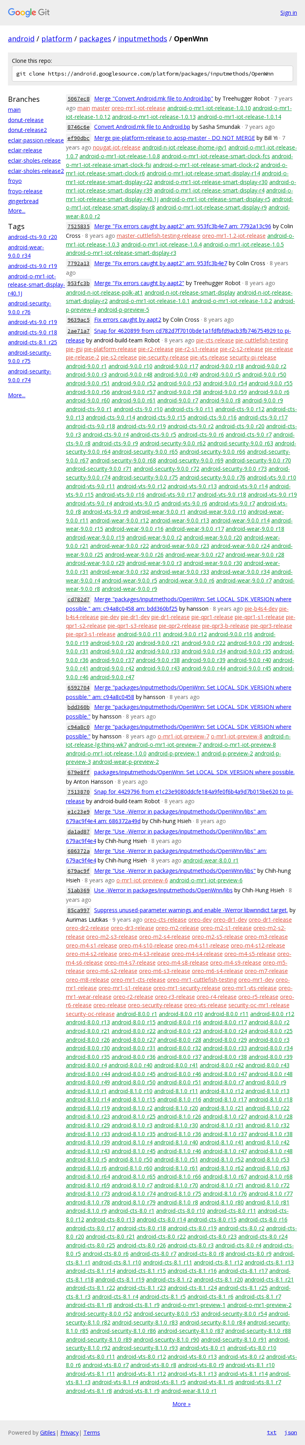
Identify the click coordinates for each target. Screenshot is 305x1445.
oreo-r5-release (258, 996)
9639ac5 (79, 320)
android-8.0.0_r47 (225, 1074)
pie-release (279, 349)
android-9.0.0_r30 (249, 643)
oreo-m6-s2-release (111, 971)
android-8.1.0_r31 (222, 1125)
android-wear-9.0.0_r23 (180, 546)
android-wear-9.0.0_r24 (240, 546)
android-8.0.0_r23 (179, 1031)
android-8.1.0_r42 (267, 1142)
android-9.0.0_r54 (225, 383)
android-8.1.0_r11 (176, 1091)
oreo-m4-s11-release (202, 945)
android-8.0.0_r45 (134, 1074)
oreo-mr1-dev (256, 979)
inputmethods (142, 38)
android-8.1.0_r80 (222, 1202)
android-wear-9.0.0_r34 (240, 571)
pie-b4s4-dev (261, 608)
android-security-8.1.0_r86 (123, 1330)
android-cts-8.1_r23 (141, 1288)
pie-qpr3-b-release (225, 625)
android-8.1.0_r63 (267, 1168)
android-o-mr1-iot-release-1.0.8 (119, 156)
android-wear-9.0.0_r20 (212, 537)
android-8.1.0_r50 (130, 1159)
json (290, 1432)
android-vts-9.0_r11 (90, 486)
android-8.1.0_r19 (88, 1108)
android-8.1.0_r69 (88, 1185)
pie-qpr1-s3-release (132, 625)
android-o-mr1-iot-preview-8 (239, 744)
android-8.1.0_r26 (179, 1116)
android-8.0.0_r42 (222, 1065)
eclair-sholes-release (34, 160)
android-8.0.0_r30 (88, 1048)
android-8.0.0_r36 (134, 1056)
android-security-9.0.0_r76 (212, 477)
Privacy (69, 1432)
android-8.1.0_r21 (222, 1108)
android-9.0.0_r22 (203, 643)
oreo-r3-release (175, 996)
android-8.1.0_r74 (134, 1193)
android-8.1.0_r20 (176, 1108)
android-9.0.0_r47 (112, 677)
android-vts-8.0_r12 (141, 1356)
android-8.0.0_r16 (179, 1022)
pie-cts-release (215, 340)
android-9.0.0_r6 (269, 392)
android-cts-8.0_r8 (201, 1253)
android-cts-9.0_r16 (212, 417)
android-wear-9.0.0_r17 (194, 528)
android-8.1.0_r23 (88, 1116)
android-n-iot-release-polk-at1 (104, 292)
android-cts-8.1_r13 (269, 1262)
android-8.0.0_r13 (88, 1022)
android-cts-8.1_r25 (32, 342)
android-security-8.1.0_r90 (166, 1339)
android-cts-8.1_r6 (210, 1296)
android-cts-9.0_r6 (201, 434)
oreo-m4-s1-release (91, 945)
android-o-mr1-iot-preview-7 (164, 744)
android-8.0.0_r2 (269, 1022)
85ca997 (79, 910)
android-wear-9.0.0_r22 (119, 546)
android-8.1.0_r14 (88, 1099)
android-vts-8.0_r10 (251, 1348)
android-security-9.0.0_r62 (173, 443)
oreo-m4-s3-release (144, 954)
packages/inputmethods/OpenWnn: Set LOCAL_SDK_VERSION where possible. (194, 772)
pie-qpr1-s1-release (259, 617)
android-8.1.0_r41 (222, 1142)
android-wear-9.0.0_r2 (154, 537)
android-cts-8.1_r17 (243, 1270)
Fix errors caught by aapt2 (127, 319)
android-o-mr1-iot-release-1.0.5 (243, 244)
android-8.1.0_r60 (130, 1168)
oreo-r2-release (133, 996)
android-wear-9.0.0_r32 (119, 571)
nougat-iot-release (117, 147)
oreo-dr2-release (87, 928)
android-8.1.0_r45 (134, 1151)
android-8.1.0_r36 (179, 1134)
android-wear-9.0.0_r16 (134, 528)
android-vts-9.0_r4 (89, 503)
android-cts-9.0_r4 (106, 434)
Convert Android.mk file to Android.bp (142, 126)
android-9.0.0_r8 (220, 400)
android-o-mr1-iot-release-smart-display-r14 (203, 173)
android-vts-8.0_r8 (153, 1365)
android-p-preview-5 (123, 309)
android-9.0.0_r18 (222, 366)
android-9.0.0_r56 (88, 392)
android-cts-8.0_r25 (90, 1245)
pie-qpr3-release (271, 625)
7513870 (79, 792)
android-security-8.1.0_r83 (145, 1322)
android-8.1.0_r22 (267, 1108)
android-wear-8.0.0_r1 (211, 860)
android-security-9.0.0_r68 (123, 460)
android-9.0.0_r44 (203, 668)
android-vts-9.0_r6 (184, 503)
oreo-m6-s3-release (164, 971)
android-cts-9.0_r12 (239, 409)
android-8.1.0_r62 (222, 1168)
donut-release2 (27, 130)
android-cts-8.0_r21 (110, 1236)
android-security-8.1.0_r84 (212, 1322)
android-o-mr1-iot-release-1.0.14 (239, 116)
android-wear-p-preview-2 (126, 761)
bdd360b (79, 707)
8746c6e (79, 127)
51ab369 (79, 890)
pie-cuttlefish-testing (262, 340)
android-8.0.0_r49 (88, 1082)
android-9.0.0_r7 (177, 400)
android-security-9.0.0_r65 (145, 451)
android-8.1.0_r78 (88, 1202)
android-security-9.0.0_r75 (145, 477)
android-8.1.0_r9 (86, 1210)
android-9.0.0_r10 (130, 366)
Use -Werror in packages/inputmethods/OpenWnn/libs (163, 890)
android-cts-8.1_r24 (192, 1288)
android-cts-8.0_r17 (90, 1228)
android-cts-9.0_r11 (189, 409)
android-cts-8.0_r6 (106, 1253)
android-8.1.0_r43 (88, 1151)
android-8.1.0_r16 (179, 1099)
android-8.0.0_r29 (225, 1039)
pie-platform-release (110, 349)
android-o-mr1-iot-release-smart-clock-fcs (216, 156)
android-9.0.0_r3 (86, 374)
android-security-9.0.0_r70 (258, 460)
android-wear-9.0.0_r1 (158, 511)
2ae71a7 (79, 331)
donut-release (26, 120)
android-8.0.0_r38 (225, 1056)
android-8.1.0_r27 (225, 1116)
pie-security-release (164, 357)
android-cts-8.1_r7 (258, 1296)
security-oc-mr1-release (259, 1005)
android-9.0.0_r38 (158, 660)
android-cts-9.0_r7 (249, 434)
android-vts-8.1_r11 (90, 1373)
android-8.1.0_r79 (134, 1202)
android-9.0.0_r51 (88, 383)
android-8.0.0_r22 (134, 1031)
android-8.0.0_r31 (134, 1048)
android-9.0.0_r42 (112, 668)
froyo (15, 181)
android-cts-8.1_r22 (90, 1288)
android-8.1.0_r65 (134, 1176)
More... (16, 210)
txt (271, 1432)
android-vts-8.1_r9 (137, 1391)
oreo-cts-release (165, 919)
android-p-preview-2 (227, 753)
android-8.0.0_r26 (88, 1039)
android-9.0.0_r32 (112, 651)
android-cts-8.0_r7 (153, 1253)
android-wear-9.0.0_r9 (129, 588)
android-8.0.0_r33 (225, 1048)
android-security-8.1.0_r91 (234, 1339)
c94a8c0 (79, 727)
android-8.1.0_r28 (271, 1116)
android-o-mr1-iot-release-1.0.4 (161, 244)
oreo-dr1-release (270, 919)
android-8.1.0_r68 (271, 1176)
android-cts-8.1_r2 (169, 1279)
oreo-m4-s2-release (91, 954)
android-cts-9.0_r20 (32, 237)
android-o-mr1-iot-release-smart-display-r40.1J (36, 284)
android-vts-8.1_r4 (115, 1382)
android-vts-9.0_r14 (243, 486)
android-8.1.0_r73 (88, 1193)
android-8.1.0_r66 (179, 1176)
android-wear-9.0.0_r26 (134, 554)
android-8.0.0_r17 (225, 1022)
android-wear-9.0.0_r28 (255, 554)
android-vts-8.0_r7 (106, 1365)
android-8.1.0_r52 (222, 1159)
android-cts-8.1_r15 (141, 1270)
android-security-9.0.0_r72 (166, 468)
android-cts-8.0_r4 (238, 1245)
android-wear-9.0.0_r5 (129, 580)
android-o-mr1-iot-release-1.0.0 (106, 753)
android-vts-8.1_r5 (163, 1382)
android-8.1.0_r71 (222, 1185)
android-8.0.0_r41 (176, 1065)
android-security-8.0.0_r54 (234, 1313)
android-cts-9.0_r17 (263, 417)
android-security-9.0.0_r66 (212, 451)
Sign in (288, 12)
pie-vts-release (209, 357)
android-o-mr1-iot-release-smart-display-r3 (121, 252)
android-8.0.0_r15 (134, 1022)
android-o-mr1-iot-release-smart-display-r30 (211, 182)
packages (95, 38)
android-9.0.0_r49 (176, 374)
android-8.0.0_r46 (179, 1074)
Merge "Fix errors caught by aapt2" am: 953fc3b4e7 (160, 263)
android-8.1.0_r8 (177, 1202)
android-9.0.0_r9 (262, 400)
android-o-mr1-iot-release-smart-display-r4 (209, 190)
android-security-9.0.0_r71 (99, 468)
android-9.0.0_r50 (264, 374)
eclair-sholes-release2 (36, 171)
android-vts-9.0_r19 (32, 322)
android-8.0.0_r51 (179, 1082)
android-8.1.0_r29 (88, 1125)
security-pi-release (253, 357)
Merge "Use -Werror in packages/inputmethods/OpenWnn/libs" (175, 870)
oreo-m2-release (177, 928)
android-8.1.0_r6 (86, 1168)
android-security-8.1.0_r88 (258, 1330)
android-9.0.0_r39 (203, 660)
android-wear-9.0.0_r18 (255, 528)
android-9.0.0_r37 (112, 660)
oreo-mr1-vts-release (249, 988)
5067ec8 (79, 98)
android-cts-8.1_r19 (120, 1279)
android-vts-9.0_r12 (141, 486)
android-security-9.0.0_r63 (240, 443)
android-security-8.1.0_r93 (145, 1348)
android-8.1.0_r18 (271, 1099)
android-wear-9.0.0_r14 (240, 520)
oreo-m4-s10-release (146, 945)
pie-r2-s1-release (196, 349)
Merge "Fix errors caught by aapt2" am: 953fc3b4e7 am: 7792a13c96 (182, 226)
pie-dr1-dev (135, 617)
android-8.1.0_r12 (222, 1091)
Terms (91, 1432)
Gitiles (48, 1432)
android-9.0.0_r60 (88, 400)
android (21, 38)
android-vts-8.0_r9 (201, 1365)
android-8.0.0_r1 (136, 1014)
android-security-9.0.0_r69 (191, 460)
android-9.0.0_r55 (271, 383)
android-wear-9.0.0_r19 (95, 537)
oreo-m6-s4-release (217, 971)
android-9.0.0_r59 (225, 392)
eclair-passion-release (36, 140)
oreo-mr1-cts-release (138, 979)
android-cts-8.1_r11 (167, 1262)
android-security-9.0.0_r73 (234, 468)
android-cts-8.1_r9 (137, 1305)
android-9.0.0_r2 (265, 366)
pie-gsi (74, 349)
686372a (79, 851)
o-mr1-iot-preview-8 (237, 736)
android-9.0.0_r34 (203, 651)
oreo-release (109, 1005)
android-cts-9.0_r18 (32, 332)
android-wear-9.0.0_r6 (186, 580)
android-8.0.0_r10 (181, 1014)
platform (56, 38)
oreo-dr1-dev (230, 919)
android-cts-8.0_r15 (212, 1219)
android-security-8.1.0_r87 (191, 1330)
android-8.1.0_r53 (267, 1159)
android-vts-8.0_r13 (192, 1356)
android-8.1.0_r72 (267, 1185)
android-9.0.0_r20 (112, 643)
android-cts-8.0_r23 (212, 1236)
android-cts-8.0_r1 (131, 1210)
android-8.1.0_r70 (176, 1185)
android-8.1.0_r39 (88, 1142)
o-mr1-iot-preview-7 (183, 736)
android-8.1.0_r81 (267, 1202)
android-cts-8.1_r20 (218, 1279)
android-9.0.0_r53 (179, 383)
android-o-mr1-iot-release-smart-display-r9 (211, 207)
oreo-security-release (155, 1005)
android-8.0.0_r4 (86, 1065)
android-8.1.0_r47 (225, 1151)
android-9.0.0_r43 (158, 668)
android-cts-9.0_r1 (89, 409)
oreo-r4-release (217, 996)
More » (181, 1404)
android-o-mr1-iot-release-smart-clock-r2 (206, 165)
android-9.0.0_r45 (249, 668)
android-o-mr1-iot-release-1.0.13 (154, 116)
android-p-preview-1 (174, 753)
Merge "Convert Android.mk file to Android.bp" (153, 98)
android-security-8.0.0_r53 (166, 1313)
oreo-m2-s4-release (164, 936)
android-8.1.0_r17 (225, 1099)
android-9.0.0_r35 (249, 651)
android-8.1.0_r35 (134, 1134)
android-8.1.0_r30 (176, 1125)
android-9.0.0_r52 (134, 383)
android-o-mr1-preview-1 (193, 1305)
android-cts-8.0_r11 (231, 1210)
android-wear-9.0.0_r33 (180, 571)
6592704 (79, 687)
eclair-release (25, 150)
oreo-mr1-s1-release (125, 988)
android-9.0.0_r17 (176, 366)
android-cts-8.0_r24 (263, 1236)
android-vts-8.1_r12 (141, 1373)
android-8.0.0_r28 (179, 1039)
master (101, 108)
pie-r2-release (156, 349)
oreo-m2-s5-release (217, 936)
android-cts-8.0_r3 (191, 1245)
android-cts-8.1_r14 (90, 1270)
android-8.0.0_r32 (179, 1048)
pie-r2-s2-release (241, 349)
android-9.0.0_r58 (179, 392)
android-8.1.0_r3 (132, 1125)
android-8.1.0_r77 (271, 1193)
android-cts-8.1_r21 (269, 1279)
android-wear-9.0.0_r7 (244, 580)
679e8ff (79, 772)
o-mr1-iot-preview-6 (142, 880)
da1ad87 (79, 831)
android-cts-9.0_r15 (161, 417)
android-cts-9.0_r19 (32, 266)
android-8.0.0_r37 (179, 1056)
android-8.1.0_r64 (88, 1176)
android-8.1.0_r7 (132, 1185)
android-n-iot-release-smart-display (190, 292)
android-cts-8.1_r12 (218, 1262)
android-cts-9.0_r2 (191, 426)
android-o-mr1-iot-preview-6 (206, 880)
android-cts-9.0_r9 (115, 443)
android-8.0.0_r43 (267, 1065)
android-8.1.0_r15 (134, 1099)
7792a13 (79, 263)
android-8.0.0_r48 (271, 1074)
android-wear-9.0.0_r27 (194, 554)
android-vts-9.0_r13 (192, 486)
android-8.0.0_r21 (88, 1031)
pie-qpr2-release (180, 625)
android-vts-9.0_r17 (170, 494)
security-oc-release (90, 1014)
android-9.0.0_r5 (220, 374)
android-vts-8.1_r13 (192, 1373)
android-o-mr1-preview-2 (259, 1305)
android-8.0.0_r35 (88, 1056)
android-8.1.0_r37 (225, 1134)
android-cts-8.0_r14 (161, 1219)
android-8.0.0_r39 (271, 1056)
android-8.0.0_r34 (271, 1048)
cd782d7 (79, 599)
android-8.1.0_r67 (225, 1176)
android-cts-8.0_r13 (110, 1219)
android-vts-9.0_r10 (271, 477)
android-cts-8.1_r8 (89, 1305)
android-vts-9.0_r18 (221, 494)
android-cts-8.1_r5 (163, 1296)
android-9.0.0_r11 (139, 634)
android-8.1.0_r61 (176, 1168)
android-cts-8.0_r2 (241, 1228)
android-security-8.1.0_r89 (99, 1339)
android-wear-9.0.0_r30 (212, 563)
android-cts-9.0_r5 (153, 434)
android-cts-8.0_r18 (141, 1228)
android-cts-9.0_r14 (110, 417)
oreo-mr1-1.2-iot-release (234, 235)
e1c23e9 (79, 811)
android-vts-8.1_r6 (210, 1382)
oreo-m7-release (266, 971)
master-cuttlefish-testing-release (159, 235)
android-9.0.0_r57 (134, 392)
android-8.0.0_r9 (265, 1082)
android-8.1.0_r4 (132, 1142)
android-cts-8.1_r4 (115, 1296)
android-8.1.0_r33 (88, 1134)
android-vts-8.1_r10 (250, 1365)
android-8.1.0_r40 (176, 1142)
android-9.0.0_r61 (134, 400)
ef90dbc (79, 138)
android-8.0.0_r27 (134, 1039)
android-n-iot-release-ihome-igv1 (184, 147)
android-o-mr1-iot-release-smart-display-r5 (215, 199)
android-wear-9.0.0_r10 (216, 511)
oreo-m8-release (87, 979)
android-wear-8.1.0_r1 (189, 1391)
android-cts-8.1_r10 (116, 1262)
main (14, 109)
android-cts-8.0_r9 (249, 1253)
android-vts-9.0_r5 (137, 503)
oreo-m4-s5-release (250, 954)
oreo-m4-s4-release (197, 954)
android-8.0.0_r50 (134, 1082)
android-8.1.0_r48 (271, 1151)
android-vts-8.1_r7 (258, 1382)
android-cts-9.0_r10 (138, 409)
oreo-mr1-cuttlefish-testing (202, 979)
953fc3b (79, 283)
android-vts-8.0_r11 (90, 1356)
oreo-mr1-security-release (186, 988)
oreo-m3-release (266, 936)
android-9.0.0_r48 (130, 374)
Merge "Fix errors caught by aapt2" (139, 283)
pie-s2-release (119, 357)
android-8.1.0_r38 (271, 1134)
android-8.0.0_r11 (227, 1014)
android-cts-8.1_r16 (192, 1270)
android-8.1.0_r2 (132, 1108)
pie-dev (109, 617)
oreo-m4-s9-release (235, 962)
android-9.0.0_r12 (185, 634)
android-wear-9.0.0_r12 (119, 520)
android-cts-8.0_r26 (141, 1245)
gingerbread (23, 201)
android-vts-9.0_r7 (232, 503)
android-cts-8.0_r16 (263, 1219)
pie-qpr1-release (212, 617)
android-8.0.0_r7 (223, 1082)
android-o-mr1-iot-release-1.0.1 (149, 301)
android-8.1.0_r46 (179, 1151)
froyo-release (25, 191)
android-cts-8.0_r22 (161, 1236)
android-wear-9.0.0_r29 (95, 563)
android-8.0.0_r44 (88, 1074)
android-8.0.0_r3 (269, 1039)
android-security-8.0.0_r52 (99, 1313)
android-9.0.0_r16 (230, 634)
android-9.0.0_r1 (86, 366)
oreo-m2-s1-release (226, 928)
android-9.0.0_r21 (158, 643)
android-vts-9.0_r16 (120, 494)
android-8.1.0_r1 (86, 1091)
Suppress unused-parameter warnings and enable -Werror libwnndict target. (191, 910)
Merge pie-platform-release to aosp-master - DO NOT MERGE (174, 138)
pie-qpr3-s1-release (91, 634)
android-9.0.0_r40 (249, 660)
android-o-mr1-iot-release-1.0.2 (231, 301)
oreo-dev (200, 919)
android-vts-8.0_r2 (241, 1356)
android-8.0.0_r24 (225, 1031)
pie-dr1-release (170, 617)
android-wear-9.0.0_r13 (180, 520)
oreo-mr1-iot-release (139, 108)
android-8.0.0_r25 (271, 1031)
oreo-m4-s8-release (182, 962)
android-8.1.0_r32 (267, 1125)
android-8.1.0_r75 (179, 1193)
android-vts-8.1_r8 (89, 1391)
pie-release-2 (82, 357)
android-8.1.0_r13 (267, 1091)
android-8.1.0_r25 (134, 1116)
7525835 (79, 226)
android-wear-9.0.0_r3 (154, 563)
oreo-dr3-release (132, 928)
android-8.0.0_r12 (272, 1014)
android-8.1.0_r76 (225, 1193)
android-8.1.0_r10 (130, 1091)
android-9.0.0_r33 (158, 651)
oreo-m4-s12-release (258, 945)
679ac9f (79, 871)
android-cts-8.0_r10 (180, 1210)
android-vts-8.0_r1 (203, 1348)
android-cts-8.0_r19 (192, 1228)
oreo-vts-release (205, 1005)
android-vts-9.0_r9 (106, 511)
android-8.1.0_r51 (176, 1159)
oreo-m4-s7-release (130, 962)
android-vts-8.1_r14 (243, 1373)
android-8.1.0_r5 (86, 1159)
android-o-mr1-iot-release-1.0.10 (209, 108)
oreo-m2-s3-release (111, 936)
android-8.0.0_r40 (130, 1065)
